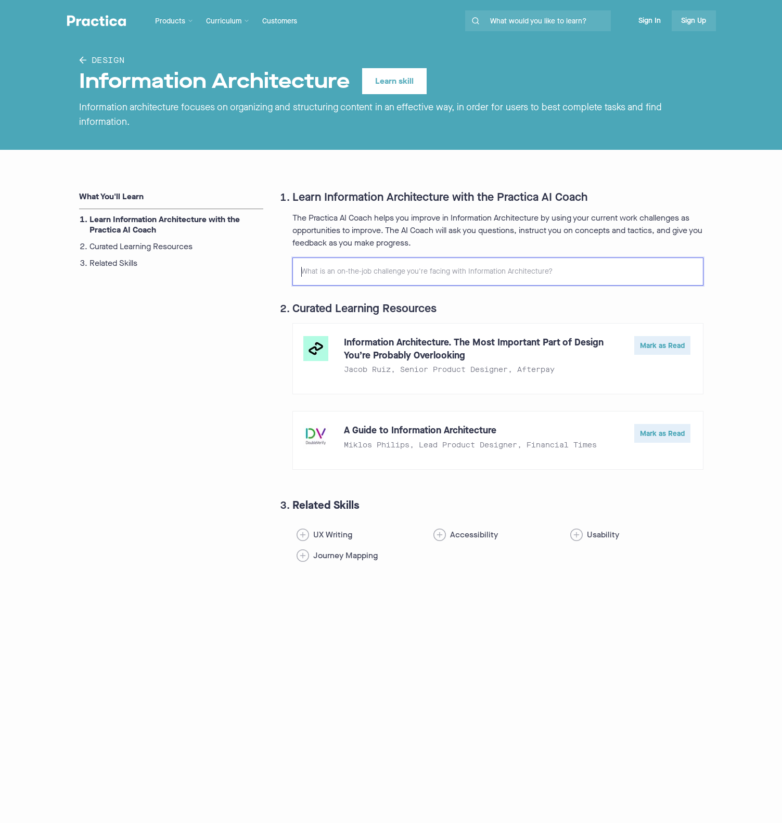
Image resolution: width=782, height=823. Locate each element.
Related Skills (113, 263)
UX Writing (332, 534)
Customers (279, 21)
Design (102, 60)
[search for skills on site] (548, 20)
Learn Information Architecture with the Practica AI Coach (164, 224)
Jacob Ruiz (367, 370)
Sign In (649, 20)
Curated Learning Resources (141, 246)
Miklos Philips (376, 445)
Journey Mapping (345, 555)
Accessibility (474, 534)
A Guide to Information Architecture (420, 430)
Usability (603, 534)
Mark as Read (662, 346)
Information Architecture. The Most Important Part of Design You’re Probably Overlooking (474, 349)
